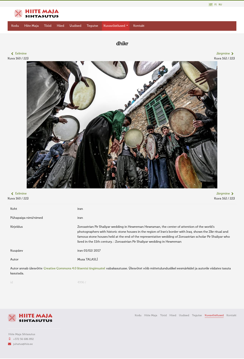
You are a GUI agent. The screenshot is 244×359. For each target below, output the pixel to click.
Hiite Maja (31, 26)
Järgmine (223, 53)
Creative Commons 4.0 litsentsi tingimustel (74, 268)
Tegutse (92, 26)
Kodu (15, 26)
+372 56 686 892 (23, 339)
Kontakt (138, 26)
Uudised (75, 26)
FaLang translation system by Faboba (21, 300)
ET (210, 4)
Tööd (47, 26)
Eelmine (21, 53)
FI (215, 4)
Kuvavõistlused (116, 26)
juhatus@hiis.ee (23, 344)
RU (220, 4)
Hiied (60, 26)
